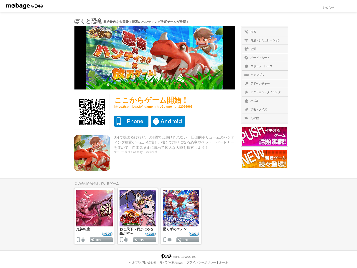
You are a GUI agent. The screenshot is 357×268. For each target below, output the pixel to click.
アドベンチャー (256, 84)
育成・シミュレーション (261, 40)
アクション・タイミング (261, 92)
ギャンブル (253, 75)
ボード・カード (256, 58)
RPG (249, 32)
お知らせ (328, 7)
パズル (251, 101)
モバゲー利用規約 (171, 262)
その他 (251, 118)
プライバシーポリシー (201, 262)
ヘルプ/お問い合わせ (143, 262)
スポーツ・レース (257, 66)
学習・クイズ (255, 109)
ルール (223, 262)
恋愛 (249, 49)
